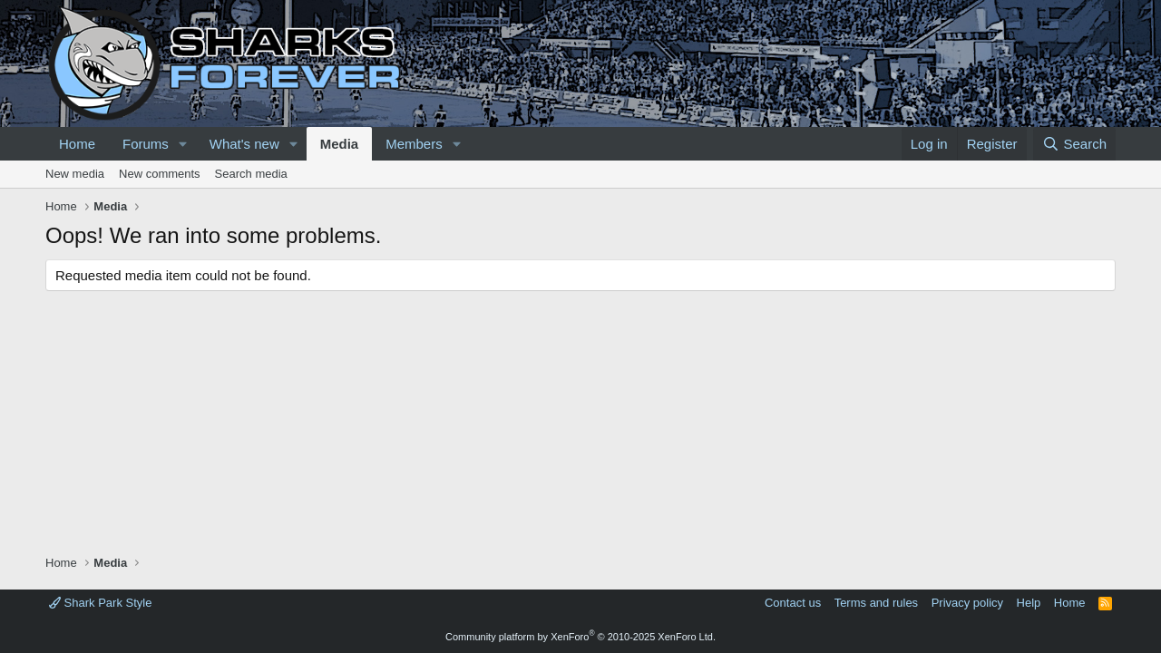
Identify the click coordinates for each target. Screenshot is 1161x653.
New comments (159, 173)
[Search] (1074, 144)
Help (1029, 602)
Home (77, 143)
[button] (183, 144)
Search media (251, 173)
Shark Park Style (100, 602)
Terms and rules (876, 602)
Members (414, 143)
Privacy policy (967, 602)
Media (339, 143)
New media (74, 173)
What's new (244, 143)
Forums (145, 143)
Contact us (793, 602)
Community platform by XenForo (580, 636)
